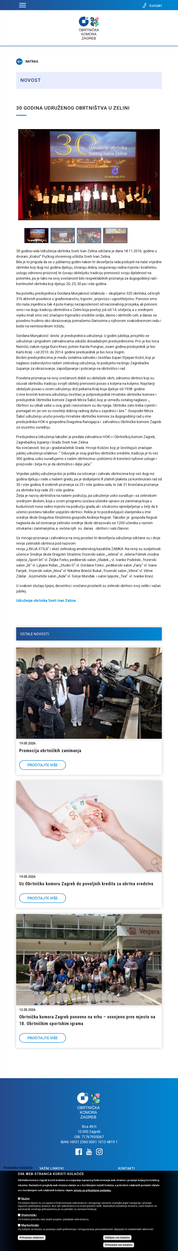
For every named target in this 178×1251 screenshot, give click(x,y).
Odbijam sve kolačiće (117, 1237)
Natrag (27, 61)
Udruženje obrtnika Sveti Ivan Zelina (46, 600)
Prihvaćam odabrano (32, 1237)
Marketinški (30, 1225)
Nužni (25, 1199)
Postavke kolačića (18, 1168)
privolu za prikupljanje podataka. (92, 1190)
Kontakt (152, 5)
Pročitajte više (43, 765)
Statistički (28, 1215)
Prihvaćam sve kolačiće (118, 1245)
